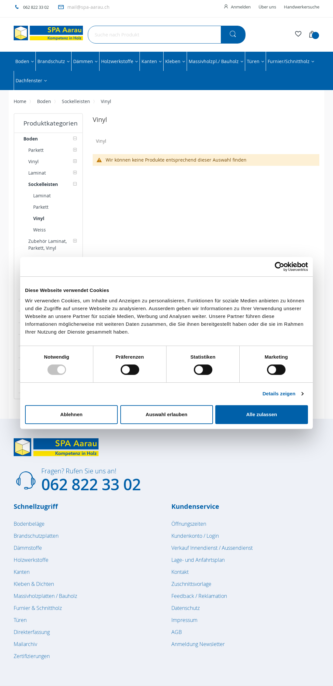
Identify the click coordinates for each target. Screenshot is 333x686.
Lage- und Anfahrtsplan (198, 559)
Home (20, 101)
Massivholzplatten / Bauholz (45, 596)
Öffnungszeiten (188, 523)
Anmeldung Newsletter (198, 644)
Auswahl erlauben (166, 414)
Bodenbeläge (29, 523)
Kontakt (180, 571)
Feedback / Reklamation (199, 596)
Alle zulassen (261, 414)
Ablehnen (71, 414)
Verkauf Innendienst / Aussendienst (212, 547)
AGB (176, 632)
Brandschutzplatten (36, 535)
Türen (20, 620)
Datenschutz (185, 608)
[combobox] (166, 34)
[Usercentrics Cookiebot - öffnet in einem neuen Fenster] (279, 266)
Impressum (184, 620)
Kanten (22, 571)
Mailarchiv (25, 644)
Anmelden (241, 7)
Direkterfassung (32, 632)
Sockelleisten (76, 101)
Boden (44, 101)
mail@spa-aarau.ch (88, 7)
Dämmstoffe (28, 547)
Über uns (267, 7)
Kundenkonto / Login (195, 535)
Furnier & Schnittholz (38, 608)
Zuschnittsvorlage (191, 583)
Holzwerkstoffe (31, 559)
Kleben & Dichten (34, 583)
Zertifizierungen (32, 656)
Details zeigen (278, 393)
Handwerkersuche (301, 7)
